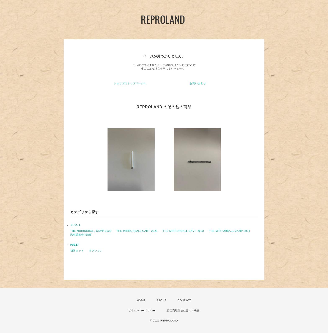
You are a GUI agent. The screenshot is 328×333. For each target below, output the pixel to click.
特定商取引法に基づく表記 (183, 310)
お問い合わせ (198, 83)
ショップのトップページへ (130, 83)
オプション (95, 250)
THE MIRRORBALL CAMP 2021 (137, 230)
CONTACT (184, 300)
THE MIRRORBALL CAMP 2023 (183, 230)
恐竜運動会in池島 (81, 234)
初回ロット (77, 250)
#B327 (74, 244)
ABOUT (161, 300)
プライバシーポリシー (142, 310)
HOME (141, 300)
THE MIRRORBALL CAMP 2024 (229, 230)
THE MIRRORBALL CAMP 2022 (90, 230)
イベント (75, 225)
